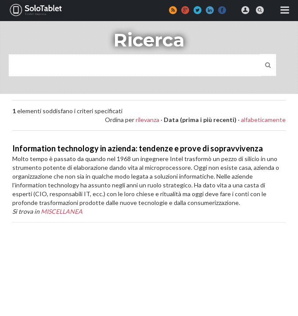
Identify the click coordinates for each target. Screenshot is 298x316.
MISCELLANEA (62, 211)
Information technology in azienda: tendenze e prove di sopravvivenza (137, 148)
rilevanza (147, 119)
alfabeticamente (263, 119)
